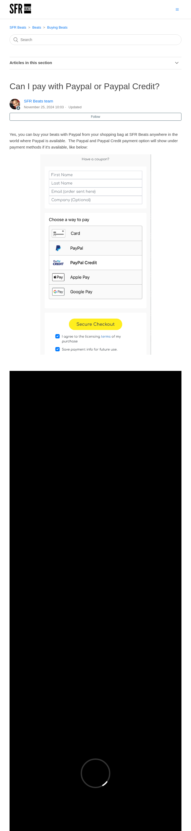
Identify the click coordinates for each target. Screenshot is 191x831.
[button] (177, 9)
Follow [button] (95, 117)
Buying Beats (57, 27)
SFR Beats (18, 27)
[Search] (95, 39)
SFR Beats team (38, 101)
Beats (36, 27)
